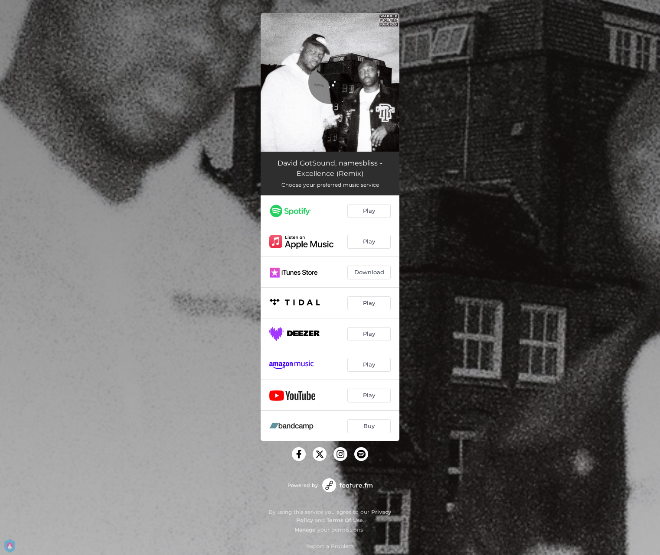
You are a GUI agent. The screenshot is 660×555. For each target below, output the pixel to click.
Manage (305, 529)
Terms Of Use (345, 520)
